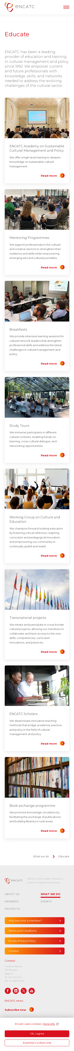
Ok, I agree (37, 1033)
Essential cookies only (37, 1042)
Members (12, 901)
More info (49, 1023)
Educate (63, 856)
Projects (12, 908)
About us (12, 894)
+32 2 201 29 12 (15, 977)
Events (46, 901)
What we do (41, 856)
